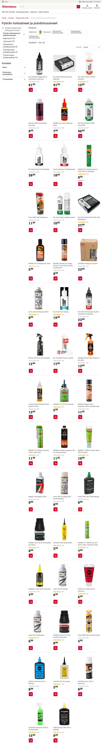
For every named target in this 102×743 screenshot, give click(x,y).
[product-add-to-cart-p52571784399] (55, 136)
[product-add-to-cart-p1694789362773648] (31, 184)
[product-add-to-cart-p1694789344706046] (31, 417)
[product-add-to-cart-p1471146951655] (31, 556)
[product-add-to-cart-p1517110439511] (55, 694)
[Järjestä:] (91, 47)
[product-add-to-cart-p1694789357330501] (31, 136)
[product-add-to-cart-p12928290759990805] (80, 602)
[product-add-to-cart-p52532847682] (80, 371)
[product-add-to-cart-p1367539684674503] (55, 417)
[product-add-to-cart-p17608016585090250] (55, 509)
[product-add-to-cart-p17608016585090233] (55, 556)
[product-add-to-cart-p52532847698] (55, 278)
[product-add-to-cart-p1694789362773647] (55, 184)
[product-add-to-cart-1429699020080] (80, 184)
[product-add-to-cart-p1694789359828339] (31, 371)
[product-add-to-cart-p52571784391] (80, 556)
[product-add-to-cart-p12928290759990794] (80, 694)
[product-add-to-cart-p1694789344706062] (31, 509)
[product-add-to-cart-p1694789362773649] (55, 230)
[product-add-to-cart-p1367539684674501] (55, 463)
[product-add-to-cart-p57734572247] (80, 90)
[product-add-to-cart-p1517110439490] (55, 602)
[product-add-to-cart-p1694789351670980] (80, 136)
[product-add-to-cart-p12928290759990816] (55, 740)
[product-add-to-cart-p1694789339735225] (55, 90)
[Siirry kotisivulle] (9, 6)
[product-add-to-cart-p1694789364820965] (31, 90)
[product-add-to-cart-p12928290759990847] (31, 694)
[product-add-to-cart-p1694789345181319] (80, 278)
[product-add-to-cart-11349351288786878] (31, 648)
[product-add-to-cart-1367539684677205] (80, 463)
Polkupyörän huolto (22, 18)
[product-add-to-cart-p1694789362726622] (80, 648)
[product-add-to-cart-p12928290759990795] (31, 740)
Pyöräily (11, 18)
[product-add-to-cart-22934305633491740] (31, 278)
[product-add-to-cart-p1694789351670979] (80, 230)
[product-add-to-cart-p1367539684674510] (80, 417)
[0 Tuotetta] (97, 6)
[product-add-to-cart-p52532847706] (31, 602)
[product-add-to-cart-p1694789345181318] (80, 509)
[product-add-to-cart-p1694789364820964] (80, 325)
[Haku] (78, 6)
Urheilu (4, 18)
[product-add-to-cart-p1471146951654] (55, 648)
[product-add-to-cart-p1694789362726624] (31, 230)
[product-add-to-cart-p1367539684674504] (31, 463)
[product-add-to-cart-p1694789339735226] (55, 371)
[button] (87, 6)
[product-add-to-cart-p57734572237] (55, 325)
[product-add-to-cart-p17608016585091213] (31, 325)
